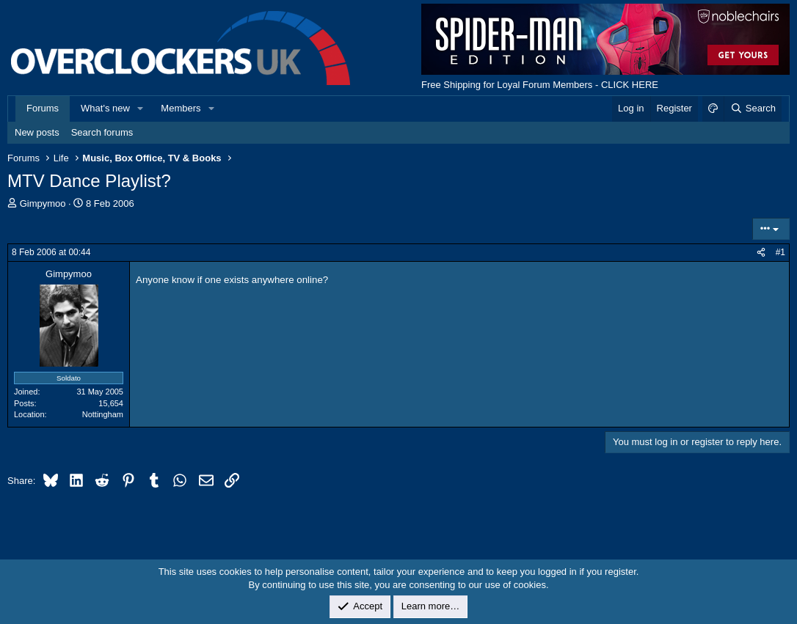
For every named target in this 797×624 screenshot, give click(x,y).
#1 (780, 252)
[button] (140, 108)
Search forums (102, 132)
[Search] (753, 108)
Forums (42, 108)
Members (180, 108)
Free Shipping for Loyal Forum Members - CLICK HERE (539, 84)
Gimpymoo (43, 203)
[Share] (761, 252)
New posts (37, 132)
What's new (105, 108)
